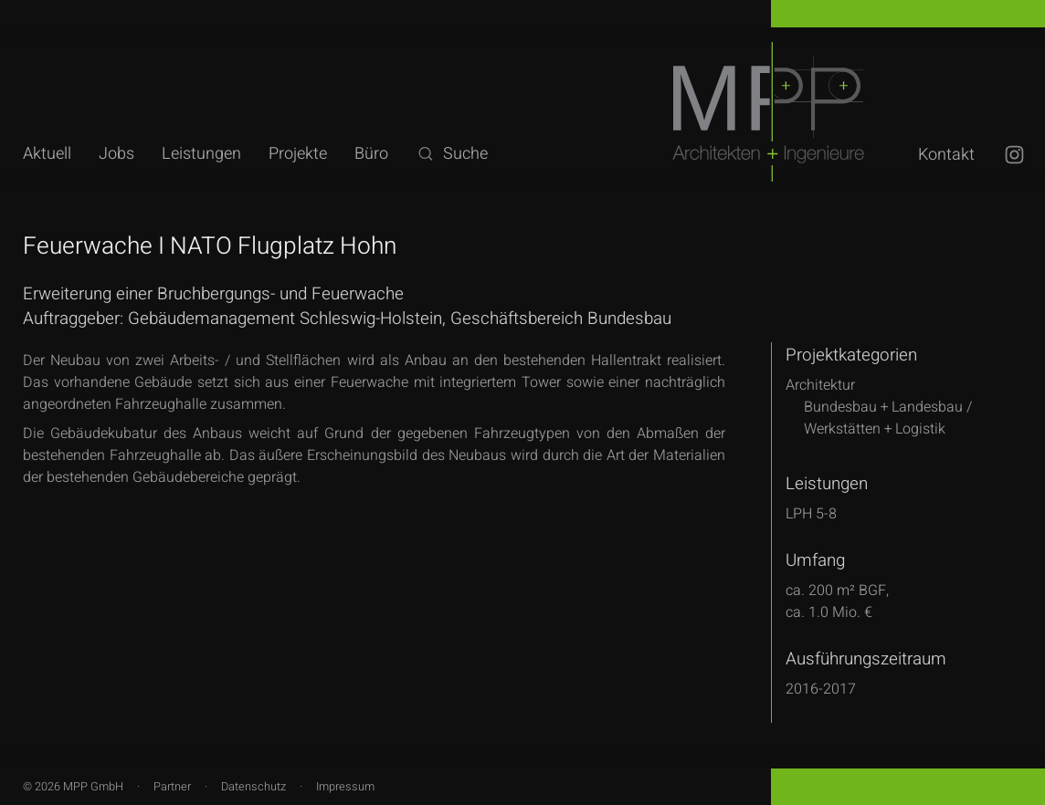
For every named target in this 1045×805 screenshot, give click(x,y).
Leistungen (201, 153)
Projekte (298, 153)
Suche (452, 153)
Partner (172, 787)
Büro (371, 153)
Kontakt (946, 154)
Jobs (116, 153)
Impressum (345, 787)
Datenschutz (253, 787)
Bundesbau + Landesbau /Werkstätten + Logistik (888, 418)
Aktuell (47, 153)
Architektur (820, 385)
